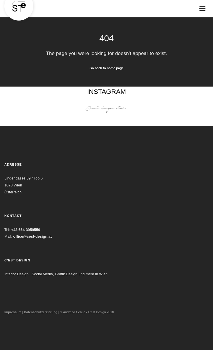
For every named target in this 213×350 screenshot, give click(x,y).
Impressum (12, 312)
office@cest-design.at (32, 236)
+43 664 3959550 (25, 230)
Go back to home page (106, 68)
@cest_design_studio (106, 109)
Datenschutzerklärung (40, 312)
